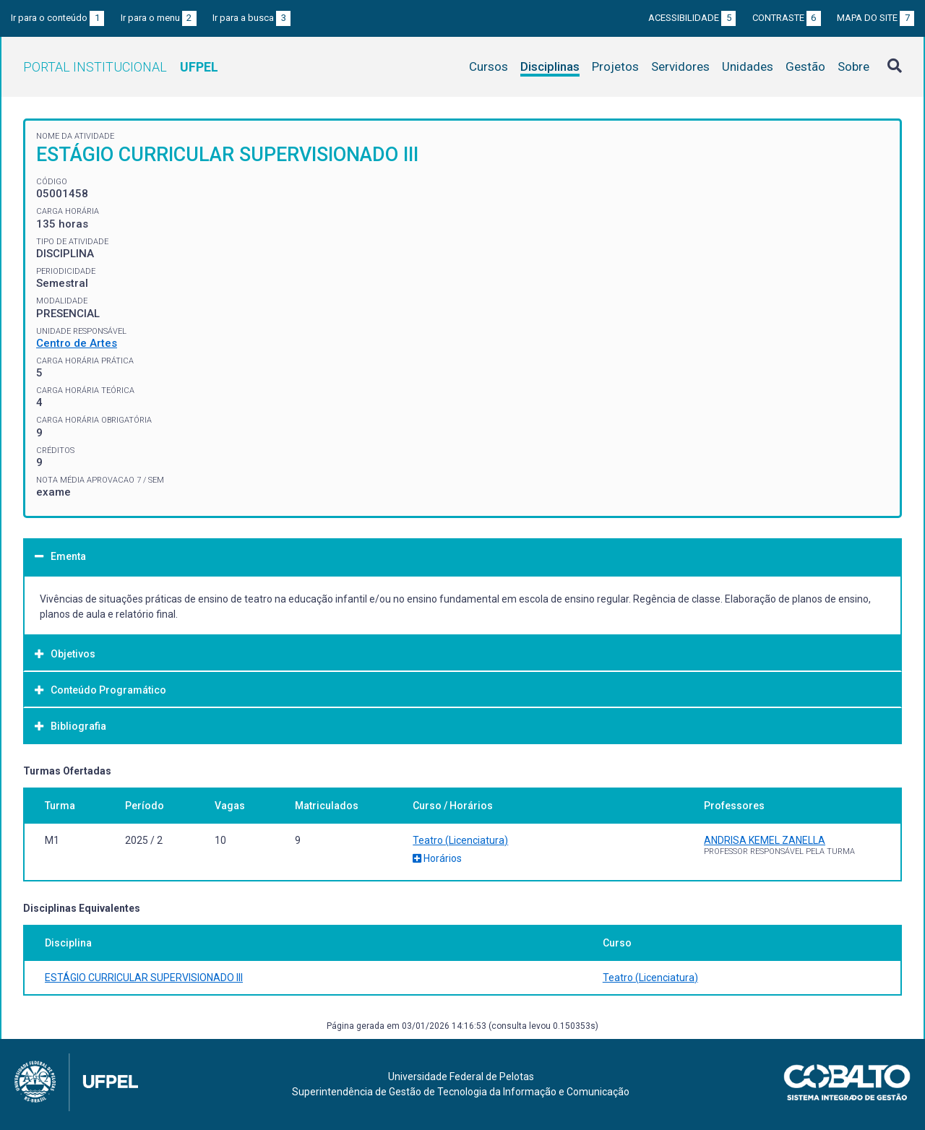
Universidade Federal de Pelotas (461, 1076)
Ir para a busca (251, 17)
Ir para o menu (159, 17)
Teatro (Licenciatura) (460, 840)
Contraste (786, 17)
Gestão (805, 66)
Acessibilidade (692, 17)
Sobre (853, 66)
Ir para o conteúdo (57, 17)
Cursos (488, 66)
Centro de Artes (76, 343)
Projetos (615, 66)
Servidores (680, 66)
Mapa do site (875, 17)
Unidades (747, 66)
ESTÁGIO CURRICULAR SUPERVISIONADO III (144, 977)
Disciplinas (550, 66)
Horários (437, 858)
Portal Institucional (120, 66)
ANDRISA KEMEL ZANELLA (764, 840)
